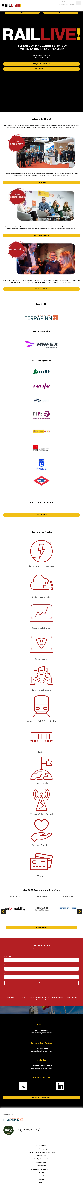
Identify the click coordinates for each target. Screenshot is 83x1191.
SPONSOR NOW (41, 927)
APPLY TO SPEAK (41, 515)
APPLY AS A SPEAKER (41, 235)
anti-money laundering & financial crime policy (42, 1152)
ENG (60, 12)
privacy (41, 1172)
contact (41, 1179)
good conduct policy (41, 1145)
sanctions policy (41, 1165)
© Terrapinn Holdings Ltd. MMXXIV (41, 1169)
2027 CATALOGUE (41, 69)
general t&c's (42, 1176)
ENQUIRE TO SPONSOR (41, 64)
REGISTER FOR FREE (41, 289)
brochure (41, 1182)
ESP (22, 12)
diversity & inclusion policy (41, 1159)
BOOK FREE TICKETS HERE (41, 1097)
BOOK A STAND (41, 182)
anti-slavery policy (41, 1149)
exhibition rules (41, 1155)
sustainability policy (41, 1162)
